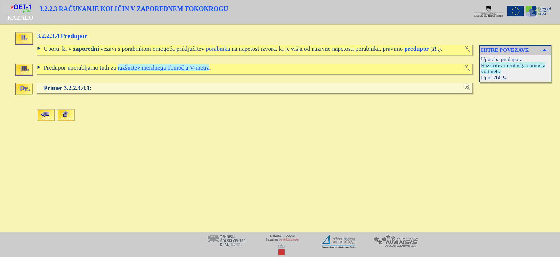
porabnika (218, 48)
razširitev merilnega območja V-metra (163, 67)
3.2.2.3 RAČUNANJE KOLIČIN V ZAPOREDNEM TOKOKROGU (134, 8)
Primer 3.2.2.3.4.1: (68, 88)
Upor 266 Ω (494, 77)
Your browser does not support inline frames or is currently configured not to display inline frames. (280, 244)
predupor (416, 48)
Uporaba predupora (501, 59)
